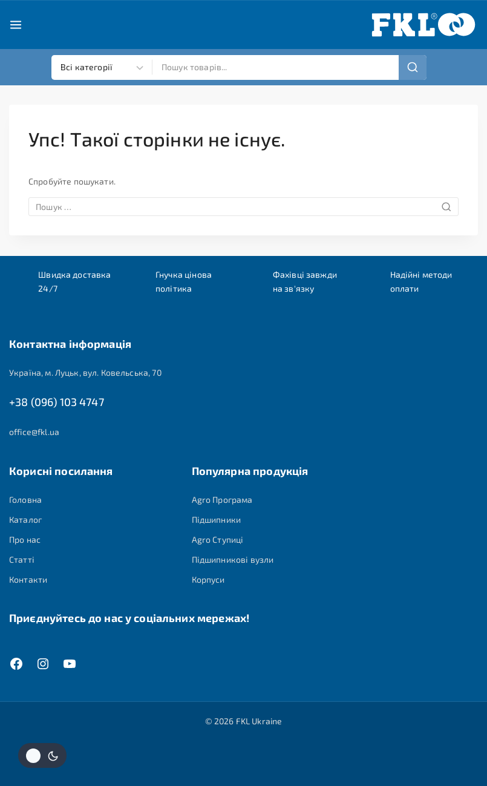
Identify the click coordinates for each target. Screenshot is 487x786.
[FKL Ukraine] (423, 25)
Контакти (28, 580)
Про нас (25, 540)
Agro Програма (222, 499)
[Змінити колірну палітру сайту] (42, 755)
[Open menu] (15, 24)
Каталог (25, 519)
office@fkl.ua (34, 432)
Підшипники (216, 519)
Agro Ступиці (218, 540)
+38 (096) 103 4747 (56, 402)
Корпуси (208, 580)
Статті (21, 560)
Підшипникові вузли (233, 560)
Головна (25, 499)
